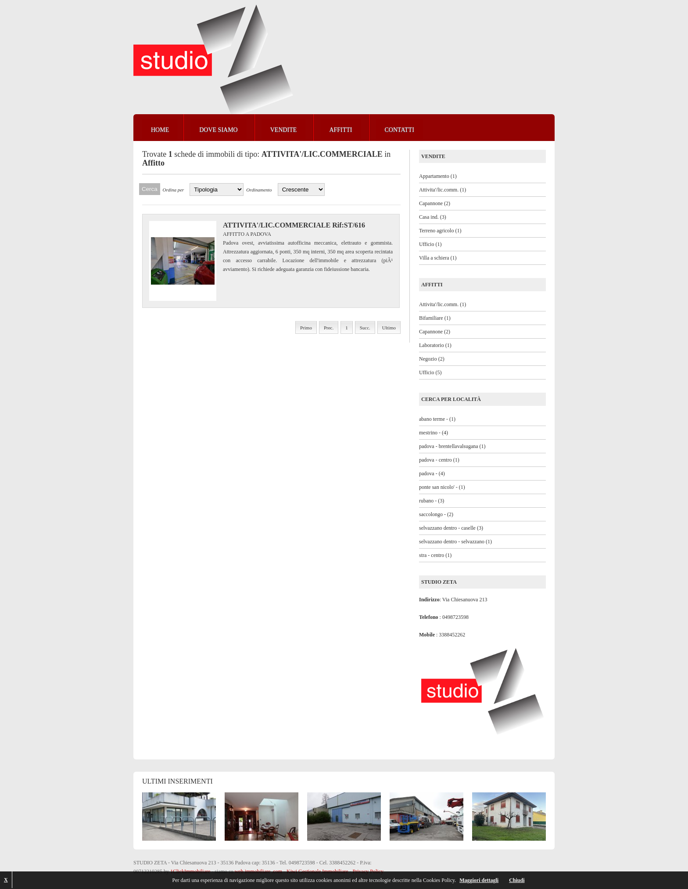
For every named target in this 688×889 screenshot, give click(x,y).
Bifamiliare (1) (435, 318)
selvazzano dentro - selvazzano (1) (455, 541)
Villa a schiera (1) (438, 258)
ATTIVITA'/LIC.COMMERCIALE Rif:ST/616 (294, 225)
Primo (306, 327)
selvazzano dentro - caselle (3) (451, 528)
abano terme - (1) (437, 419)
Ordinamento (259, 189)
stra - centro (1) (435, 555)
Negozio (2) (431, 359)
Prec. (328, 327)
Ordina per (173, 189)
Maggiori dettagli (478, 880)
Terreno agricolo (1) (440, 231)
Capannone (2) (434, 203)
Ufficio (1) (430, 244)
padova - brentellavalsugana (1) (452, 446)
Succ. (365, 327)
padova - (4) (432, 473)
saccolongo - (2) (436, 514)
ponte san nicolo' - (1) (442, 487)
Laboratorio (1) (435, 345)
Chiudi (516, 880)
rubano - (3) (431, 501)
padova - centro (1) (439, 460)
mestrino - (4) (433, 433)
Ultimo (389, 327)
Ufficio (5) (430, 372)
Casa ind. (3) (432, 217)
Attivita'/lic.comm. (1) (442, 190)
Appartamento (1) (438, 176)
